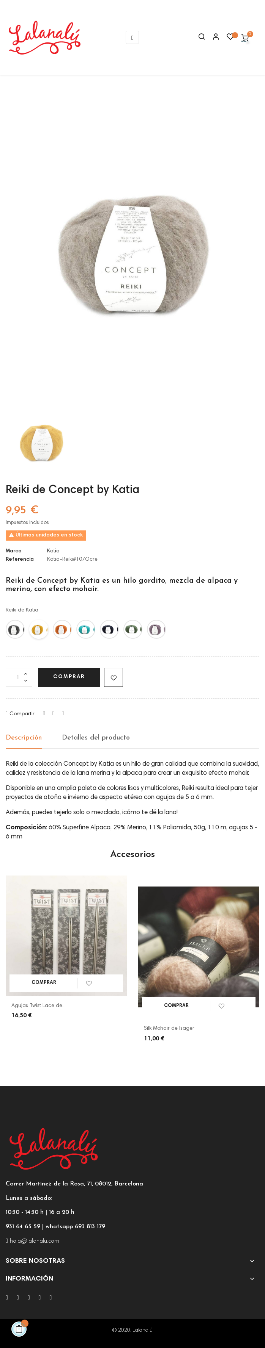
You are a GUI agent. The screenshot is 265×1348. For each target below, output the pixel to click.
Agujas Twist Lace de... (38, 1006)
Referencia (20, 559)
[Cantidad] (19, 677)
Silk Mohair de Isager (169, 1028)
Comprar (69, 677)
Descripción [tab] (24, 737)
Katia (53, 551)
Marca (14, 551)
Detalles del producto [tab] (96, 737)
